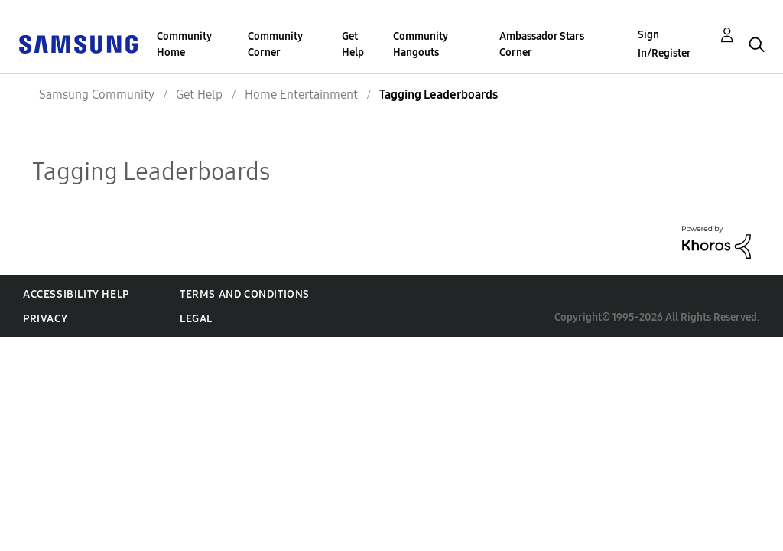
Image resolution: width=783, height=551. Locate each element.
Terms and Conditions (245, 294)
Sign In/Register (664, 44)
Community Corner (275, 44)
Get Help (353, 44)
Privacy (45, 318)
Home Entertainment (301, 94)
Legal (196, 318)
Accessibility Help (76, 294)
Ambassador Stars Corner (541, 44)
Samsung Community (96, 94)
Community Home (184, 44)
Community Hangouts (420, 44)
